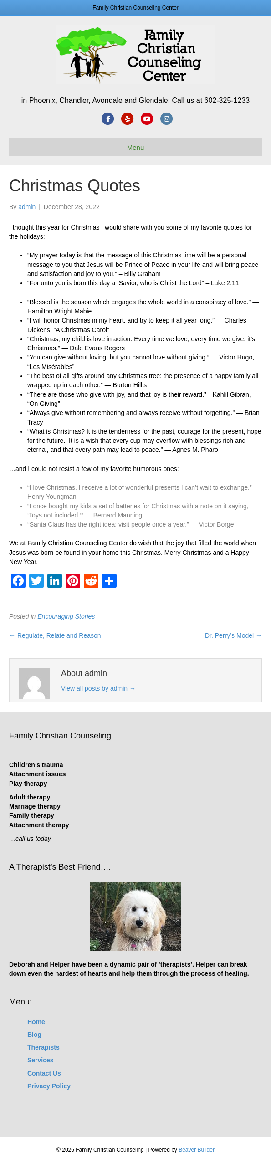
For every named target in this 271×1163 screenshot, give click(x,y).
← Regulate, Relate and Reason (55, 635)
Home (36, 1021)
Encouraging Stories (66, 616)
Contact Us (44, 1073)
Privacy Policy (49, 1086)
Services (40, 1060)
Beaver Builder (197, 1150)
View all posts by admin (98, 688)
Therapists (43, 1047)
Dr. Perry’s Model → (233, 635)
